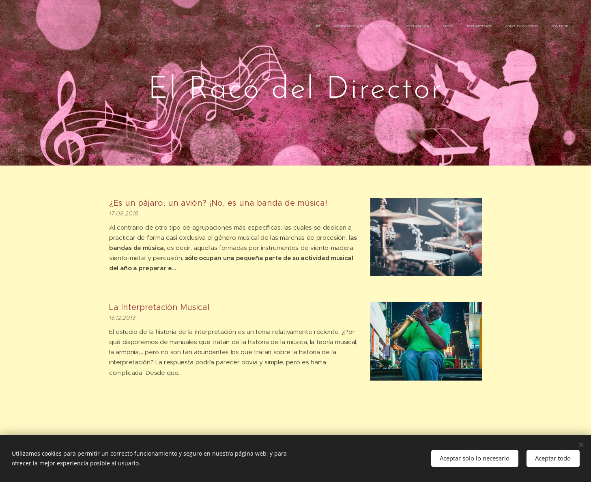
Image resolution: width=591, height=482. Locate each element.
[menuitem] (471, 26)
